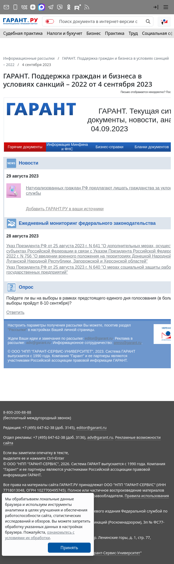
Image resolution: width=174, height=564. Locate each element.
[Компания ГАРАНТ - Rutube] (78, 7)
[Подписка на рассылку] (6, 7)
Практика (114, 33)
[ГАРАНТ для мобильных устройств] (15, 7)
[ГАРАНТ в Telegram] (51, 7)
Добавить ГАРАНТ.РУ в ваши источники (65, 209)
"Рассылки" (17, 330)
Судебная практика (23, 33)
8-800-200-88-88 (17, 412)
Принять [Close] (69, 548)
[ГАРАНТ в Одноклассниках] (69, 7)
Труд (133, 33)
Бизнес (93, 33)
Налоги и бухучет (64, 33)
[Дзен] (32, 7)
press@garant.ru (127, 343)
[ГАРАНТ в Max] (41, 7)
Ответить (15, 312)
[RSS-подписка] (87, 7)
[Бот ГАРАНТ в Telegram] (60, 7)
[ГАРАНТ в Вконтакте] (24, 7)
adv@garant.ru (38, 343)
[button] (156, 7)
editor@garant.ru (99, 338)
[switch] (49, 21)
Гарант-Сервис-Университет (115, 552)
